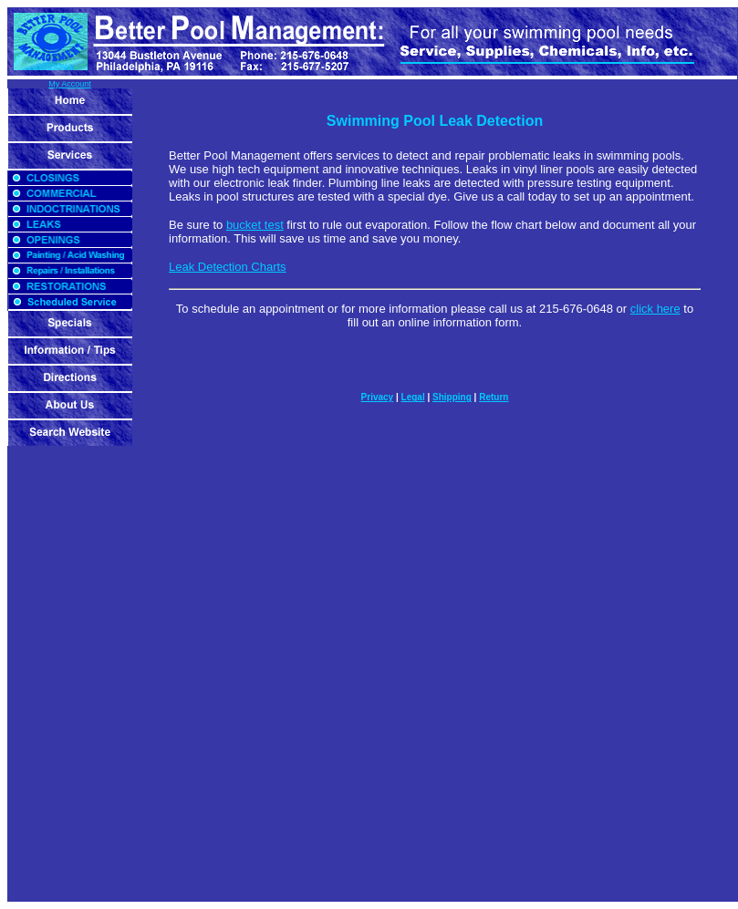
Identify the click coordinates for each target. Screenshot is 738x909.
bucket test (255, 225)
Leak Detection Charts (227, 267)
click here (655, 308)
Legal (413, 397)
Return (493, 397)
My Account (69, 83)
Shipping (452, 397)
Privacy (377, 397)
